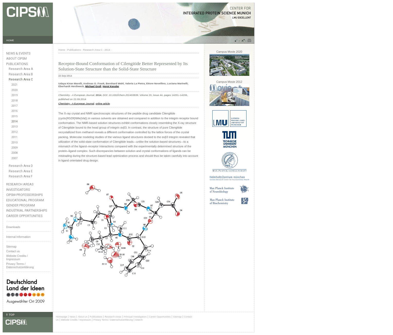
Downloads (13, 227)
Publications (17, 64)
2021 (14, 84)
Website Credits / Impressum (76, 320)
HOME (10, 40)
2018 (14, 100)
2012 (14, 132)
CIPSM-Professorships (24, 195)
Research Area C (21, 79)
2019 (14, 95)
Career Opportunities (24, 216)
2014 (14, 121)
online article (103, 103)
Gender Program (20, 205)
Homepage (61, 316)
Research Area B (21, 74)
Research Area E (21, 171)
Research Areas (19, 184)
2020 (14, 90)
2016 (14, 111)
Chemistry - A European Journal (76, 103)
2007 (14, 158)
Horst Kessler (111, 86)
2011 (14, 137)
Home (61, 49)
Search (139, 320)
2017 (14, 105)
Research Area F (21, 176)
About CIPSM (16, 58)
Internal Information (18, 236)
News (73, 316)
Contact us (13, 251)
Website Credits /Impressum (17, 257)
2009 (14, 147)
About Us (82, 316)
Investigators (18, 190)
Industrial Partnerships (26, 210)
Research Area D (21, 166)
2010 (14, 142)
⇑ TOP (10, 314)
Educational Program (25, 200)
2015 (14, 116)
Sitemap (11, 246)
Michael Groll (93, 86)
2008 (14, 153)
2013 (14, 126)
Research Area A (21, 69)
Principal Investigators (135, 316)
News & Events (18, 53)
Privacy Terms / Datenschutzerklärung (20, 265)
